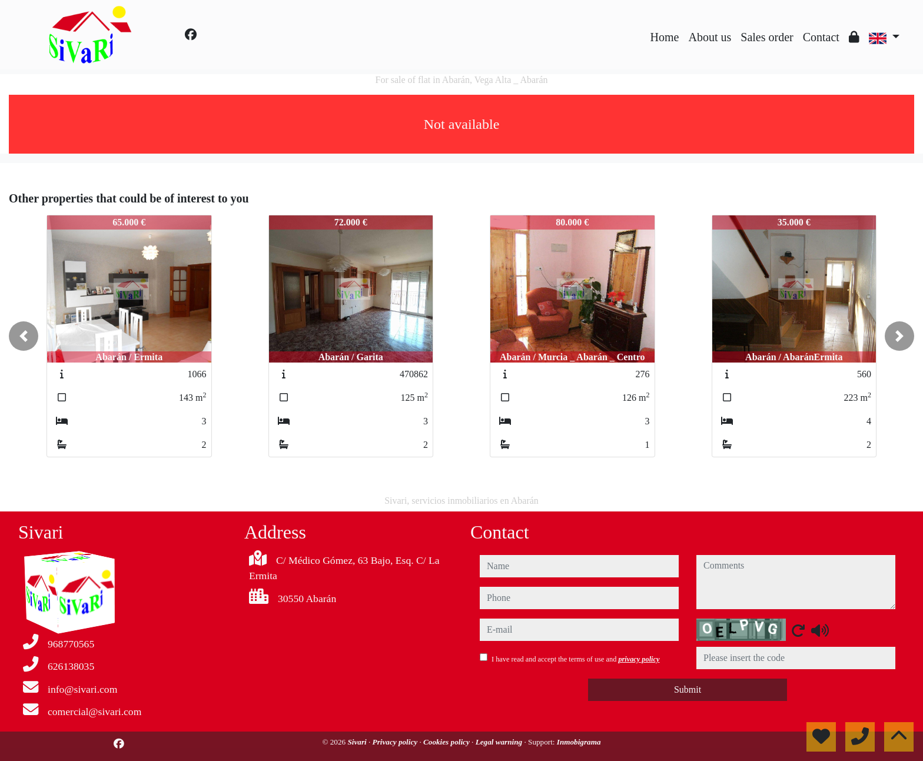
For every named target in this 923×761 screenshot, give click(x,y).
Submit (687, 689)
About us (709, 37)
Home (664, 37)
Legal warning (500, 741)
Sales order (767, 37)
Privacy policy (396, 741)
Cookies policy (447, 741)
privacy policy (638, 659)
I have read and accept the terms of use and (575, 659)
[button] (23, 336)
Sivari (357, 741)
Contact (821, 37)
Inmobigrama (579, 741)
